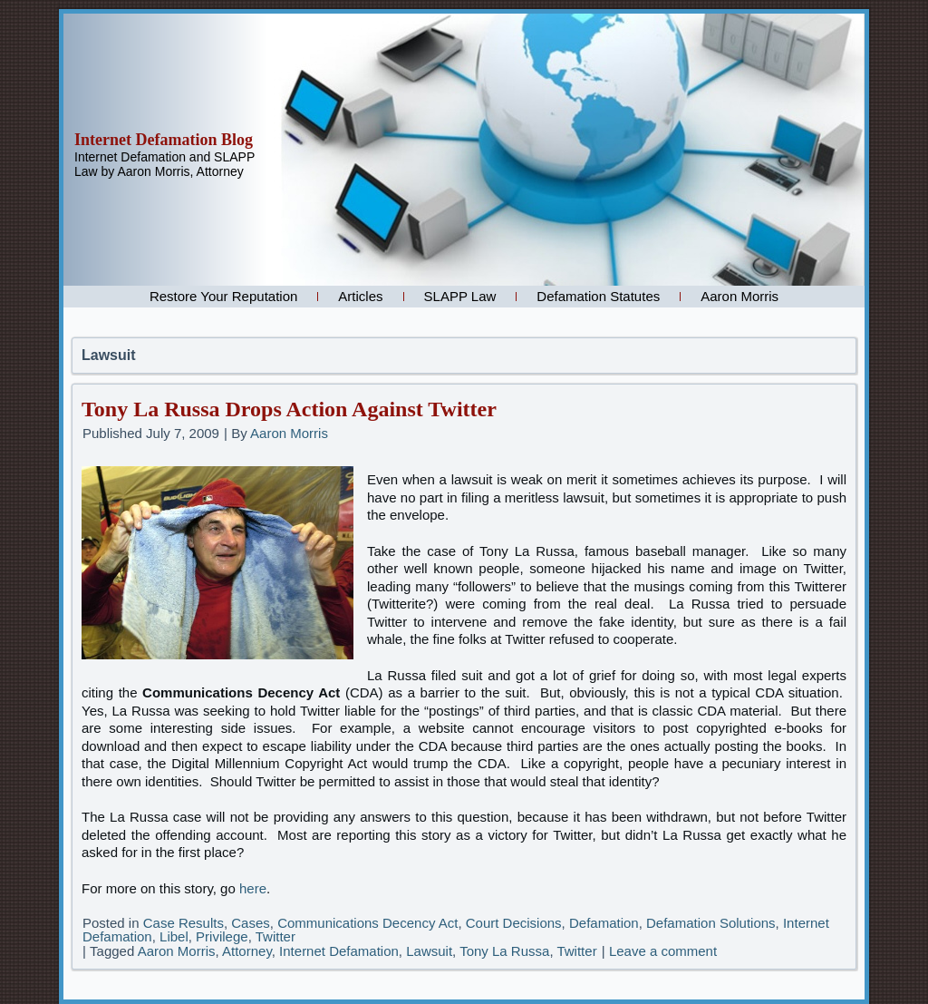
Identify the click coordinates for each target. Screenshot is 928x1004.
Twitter (275, 936)
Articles (360, 296)
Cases (250, 923)
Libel (174, 936)
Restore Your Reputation (223, 296)
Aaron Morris (739, 296)
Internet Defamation (339, 951)
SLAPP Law (460, 296)
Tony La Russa (504, 951)
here (252, 888)
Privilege (222, 936)
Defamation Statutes (598, 296)
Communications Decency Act (367, 923)
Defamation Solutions (711, 923)
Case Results (183, 923)
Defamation (604, 923)
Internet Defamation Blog (163, 140)
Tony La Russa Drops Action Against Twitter (289, 409)
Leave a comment (663, 951)
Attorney (247, 951)
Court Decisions (514, 923)
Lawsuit (429, 951)
